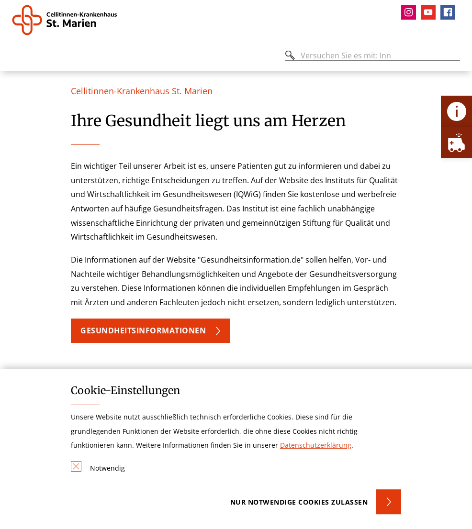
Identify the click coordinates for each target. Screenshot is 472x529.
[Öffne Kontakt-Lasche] (456, 111)
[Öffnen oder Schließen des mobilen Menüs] (17, 57)
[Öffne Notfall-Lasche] (456, 142)
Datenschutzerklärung (315, 445)
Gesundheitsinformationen (143, 330)
